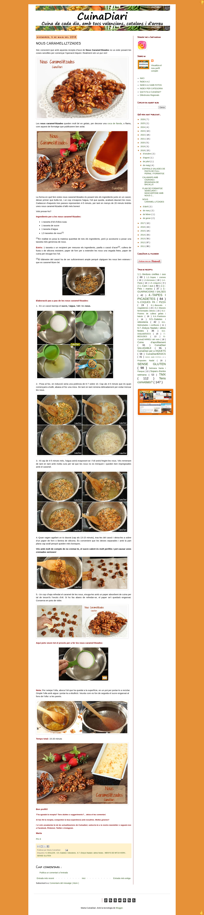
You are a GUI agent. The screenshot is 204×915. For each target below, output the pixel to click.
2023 (143, 131)
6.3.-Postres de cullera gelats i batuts (151, 313)
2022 (143, 135)
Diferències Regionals (149, 95)
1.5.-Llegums (155, 283)
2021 (143, 139)
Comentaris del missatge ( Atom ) (64, 883)
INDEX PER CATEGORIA (151, 88)
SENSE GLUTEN (44, 856)
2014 (143, 235)
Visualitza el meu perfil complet (156, 68)
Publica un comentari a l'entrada (54, 872)
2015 (143, 231)
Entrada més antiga (121, 878)
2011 (143, 246)
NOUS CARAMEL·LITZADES (153, 200)
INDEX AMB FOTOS (153, 357)
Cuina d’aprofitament (151, 342)
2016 (143, 227)
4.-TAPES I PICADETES (151, 297)
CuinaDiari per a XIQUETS (151, 351)
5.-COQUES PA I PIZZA (151, 302)
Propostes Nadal (147, 360)
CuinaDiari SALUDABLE (151, 346)
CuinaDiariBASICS (156, 354)
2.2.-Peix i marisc (151, 287)
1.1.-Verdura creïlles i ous (151, 274)
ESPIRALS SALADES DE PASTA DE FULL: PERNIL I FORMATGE (153, 171)
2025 (143, 123)
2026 (143, 119)
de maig (146, 165)
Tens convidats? (151, 380)
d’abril (146, 206)
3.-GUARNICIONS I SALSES (151, 290)
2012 (143, 242)
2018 (143, 150)
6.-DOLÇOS (51, 853)
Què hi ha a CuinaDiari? (150, 92)
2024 (143, 127)
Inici (83, 878)
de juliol (146, 161)
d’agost (146, 158)
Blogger (119, 908)
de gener (147, 218)
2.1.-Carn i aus (145, 286)
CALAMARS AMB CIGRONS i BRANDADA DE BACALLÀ (150, 181)
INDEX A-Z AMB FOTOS (151, 85)
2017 (143, 223)
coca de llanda (114, 123)
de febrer (147, 214)
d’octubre (147, 154)
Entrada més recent (45, 878)
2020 (143, 142)
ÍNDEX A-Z (145, 82)
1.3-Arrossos (150, 280)
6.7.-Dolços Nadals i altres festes (90, 853)
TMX (162, 374)
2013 (143, 238)
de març (146, 210)
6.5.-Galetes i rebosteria (66, 853)
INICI (142, 78)
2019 (143, 146)
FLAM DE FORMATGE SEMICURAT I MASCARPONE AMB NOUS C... (152, 192)
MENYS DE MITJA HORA (115, 853)
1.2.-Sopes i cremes (156, 277)
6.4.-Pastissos (159, 316)
